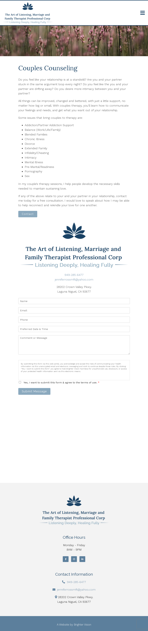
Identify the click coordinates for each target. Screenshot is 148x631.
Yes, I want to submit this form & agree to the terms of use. (61, 382)
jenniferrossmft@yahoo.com (74, 279)
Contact (28, 214)
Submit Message (34, 391)
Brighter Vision (82, 624)
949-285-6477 (74, 275)
